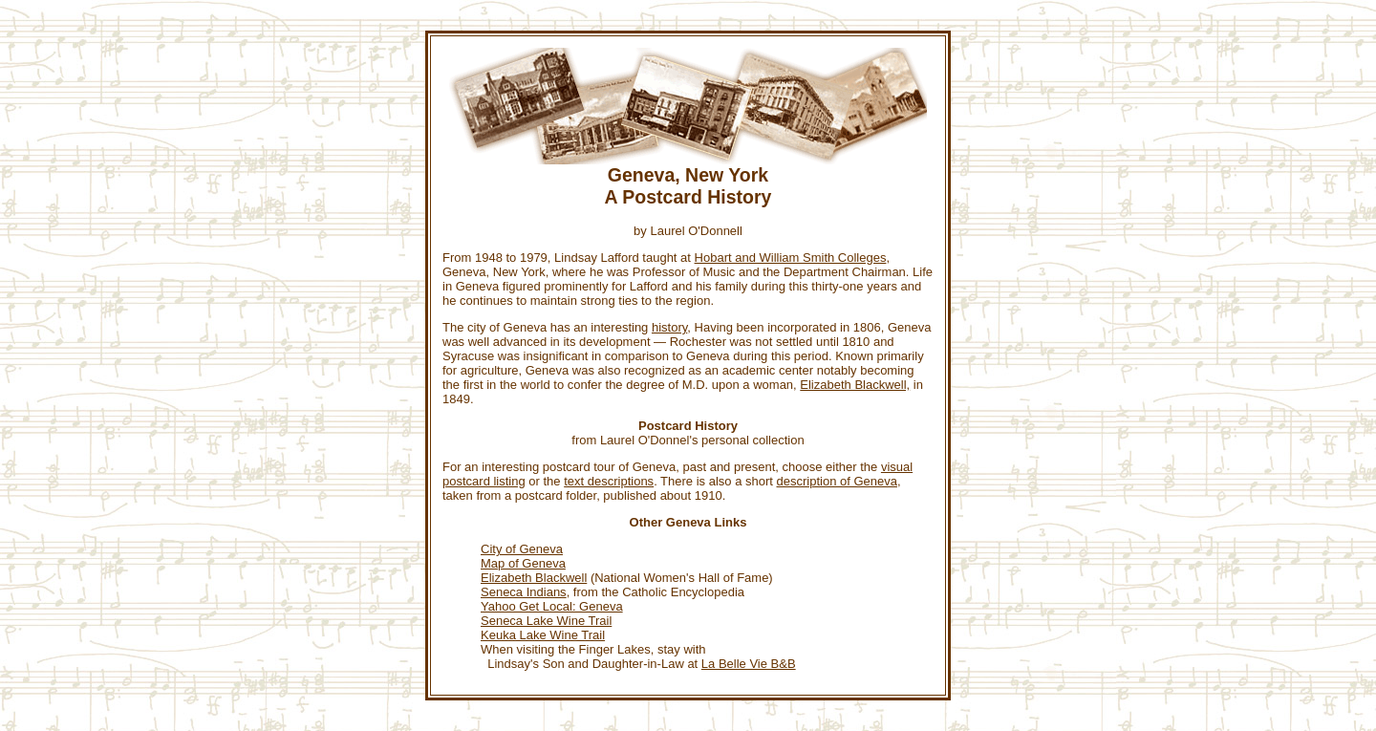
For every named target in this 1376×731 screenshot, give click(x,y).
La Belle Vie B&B (748, 663)
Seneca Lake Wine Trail (546, 620)
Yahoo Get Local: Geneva (552, 606)
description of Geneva (837, 481)
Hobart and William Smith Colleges (791, 257)
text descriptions (609, 481)
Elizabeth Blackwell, (855, 384)
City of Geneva (522, 549)
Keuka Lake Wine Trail (543, 635)
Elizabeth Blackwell (534, 577)
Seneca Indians (524, 592)
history (669, 327)
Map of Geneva (523, 563)
